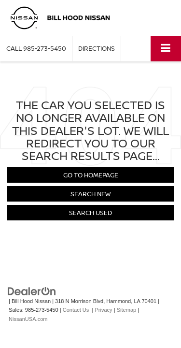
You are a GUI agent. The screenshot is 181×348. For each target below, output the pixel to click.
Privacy (103, 310)
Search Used (90, 212)
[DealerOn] (31, 290)
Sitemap (127, 310)
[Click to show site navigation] (166, 48)
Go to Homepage (90, 175)
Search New (90, 193)
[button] (36, 48)
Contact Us (76, 310)
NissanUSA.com (28, 319)
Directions (96, 48)
